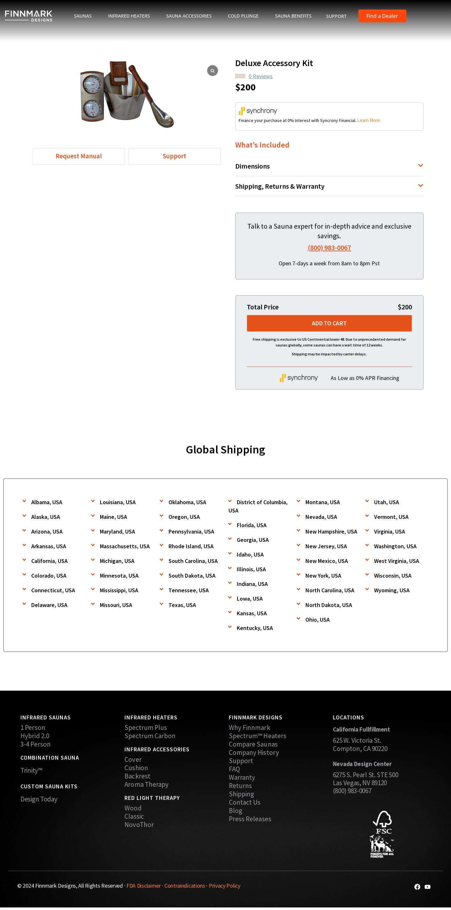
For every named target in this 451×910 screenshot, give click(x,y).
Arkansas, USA (48, 547)
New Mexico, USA (326, 561)
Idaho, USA (250, 555)
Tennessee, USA (189, 591)
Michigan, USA (117, 561)
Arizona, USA (47, 532)
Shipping (241, 795)
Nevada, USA (321, 517)
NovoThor (139, 826)
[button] (329, 166)
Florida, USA (252, 526)
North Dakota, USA (328, 606)
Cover (133, 760)
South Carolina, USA (193, 561)
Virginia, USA (389, 532)
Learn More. (369, 120)
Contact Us (245, 803)
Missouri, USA (116, 606)
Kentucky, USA (255, 629)
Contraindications (184, 886)
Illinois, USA (251, 570)
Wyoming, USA (392, 591)
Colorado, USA (48, 576)
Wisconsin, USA (392, 576)
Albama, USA (46, 503)
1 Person (32, 728)
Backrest (137, 777)
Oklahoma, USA (187, 503)
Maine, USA (113, 517)
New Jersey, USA (326, 547)
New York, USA (323, 576)
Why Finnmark (249, 728)
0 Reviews (261, 76)
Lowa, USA (250, 599)
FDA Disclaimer (143, 886)
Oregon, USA (184, 517)
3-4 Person (35, 745)
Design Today (38, 800)
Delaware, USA (49, 606)
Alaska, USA (45, 517)
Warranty (242, 778)
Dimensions (252, 166)
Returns (240, 787)
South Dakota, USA (192, 576)
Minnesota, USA (119, 576)
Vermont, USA (391, 517)
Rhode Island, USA (191, 547)
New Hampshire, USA (331, 532)
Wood (132, 809)
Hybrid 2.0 (34, 737)
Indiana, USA (252, 584)
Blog (235, 812)
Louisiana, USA (118, 503)
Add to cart (329, 324)
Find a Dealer (382, 15)
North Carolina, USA (329, 591)
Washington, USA (395, 547)
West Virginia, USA (396, 561)
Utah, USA (386, 503)
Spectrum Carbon (150, 737)
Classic (134, 817)
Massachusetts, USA (125, 547)
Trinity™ (31, 771)
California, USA (49, 561)
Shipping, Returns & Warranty (280, 186)
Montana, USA (322, 503)
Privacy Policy (224, 886)
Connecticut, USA (53, 591)
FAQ (234, 770)
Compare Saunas (253, 745)
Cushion (136, 769)
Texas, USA (182, 606)
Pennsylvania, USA (191, 532)
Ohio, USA (317, 620)
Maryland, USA (117, 532)
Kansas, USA (252, 614)
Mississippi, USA (119, 591)
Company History (254, 753)
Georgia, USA (253, 540)
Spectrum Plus (145, 728)
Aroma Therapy (146, 785)
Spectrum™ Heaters (258, 737)
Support (241, 762)
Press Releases (250, 820)
